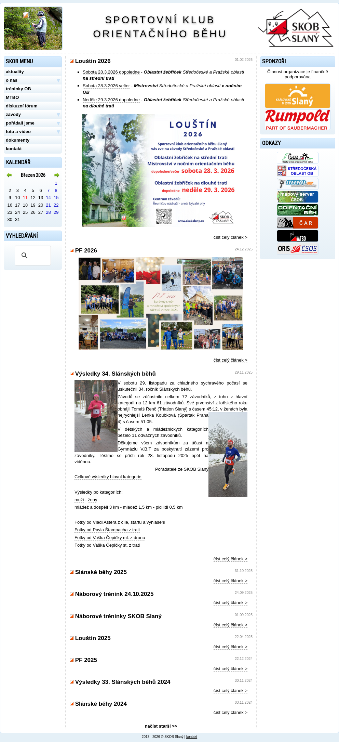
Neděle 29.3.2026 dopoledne (111, 99)
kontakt (14, 148)
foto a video (33, 131)
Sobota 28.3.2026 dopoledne (111, 72)
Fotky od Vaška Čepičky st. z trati (107, 545)
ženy (92, 499)
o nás (33, 80)
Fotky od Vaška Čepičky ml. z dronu (109, 537)
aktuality (15, 71)
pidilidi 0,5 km (169, 507)
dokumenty (17, 140)
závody (33, 114)
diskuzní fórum (21, 105)
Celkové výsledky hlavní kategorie (107, 476)
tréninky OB (18, 88)
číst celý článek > (230, 237)
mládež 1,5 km (137, 507)
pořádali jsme (33, 123)
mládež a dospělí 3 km (96, 507)
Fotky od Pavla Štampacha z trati (107, 529)
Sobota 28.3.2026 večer (106, 85)
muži (79, 499)
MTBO (12, 97)
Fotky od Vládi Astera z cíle (101, 522)
